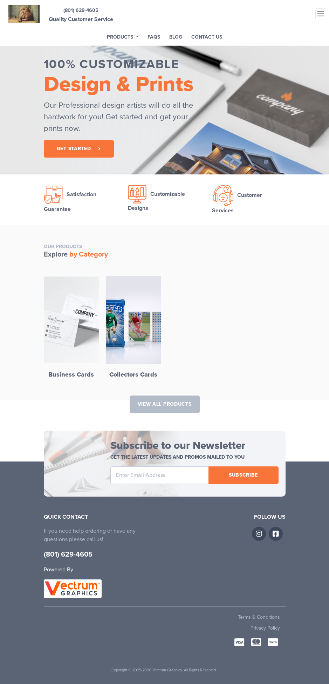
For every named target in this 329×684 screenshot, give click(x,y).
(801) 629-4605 (80, 10)
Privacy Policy (265, 628)
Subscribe (243, 475)
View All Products (165, 404)
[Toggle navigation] (320, 13)
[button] (123, 37)
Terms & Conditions (259, 617)
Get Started (79, 149)
